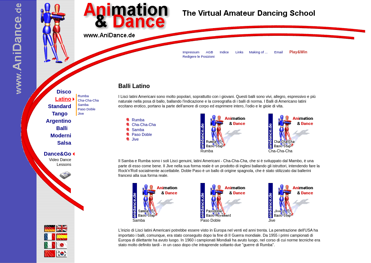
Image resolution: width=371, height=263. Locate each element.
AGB (209, 52)
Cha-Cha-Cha (88, 100)
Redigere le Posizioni (199, 56)
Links (240, 52)
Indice (224, 52)
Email (278, 52)
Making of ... (258, 52)
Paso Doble (86, 109)
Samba (83, 105)
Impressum (191, 52)
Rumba (83, 96)
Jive (81, 113)
